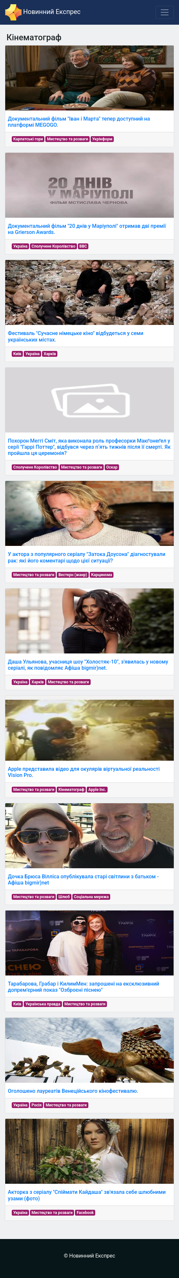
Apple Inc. (97, 789)
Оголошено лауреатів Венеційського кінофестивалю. (73, 1091)
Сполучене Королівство (53, 246)
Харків (50, 354)
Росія (37, 1105)
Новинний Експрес (43, 12)
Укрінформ (102, 139)
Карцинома (101, 575)
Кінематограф (71, 789)
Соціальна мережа (91, 897)
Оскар (111, 467)
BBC (83, 246)
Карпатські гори (28, 139)
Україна (20, 246)
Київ (17, 354)
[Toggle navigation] (165, 12)
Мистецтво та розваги (67, 139)
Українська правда (42, 1004)
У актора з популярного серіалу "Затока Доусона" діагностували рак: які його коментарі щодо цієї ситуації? (86, 557)
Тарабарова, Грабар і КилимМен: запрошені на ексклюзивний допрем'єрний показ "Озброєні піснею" (83, 987)
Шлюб (64, 897)
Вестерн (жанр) (72, 575)
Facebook (85, 1212)
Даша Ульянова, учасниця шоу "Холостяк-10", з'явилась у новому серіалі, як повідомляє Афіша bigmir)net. (88, 665)
